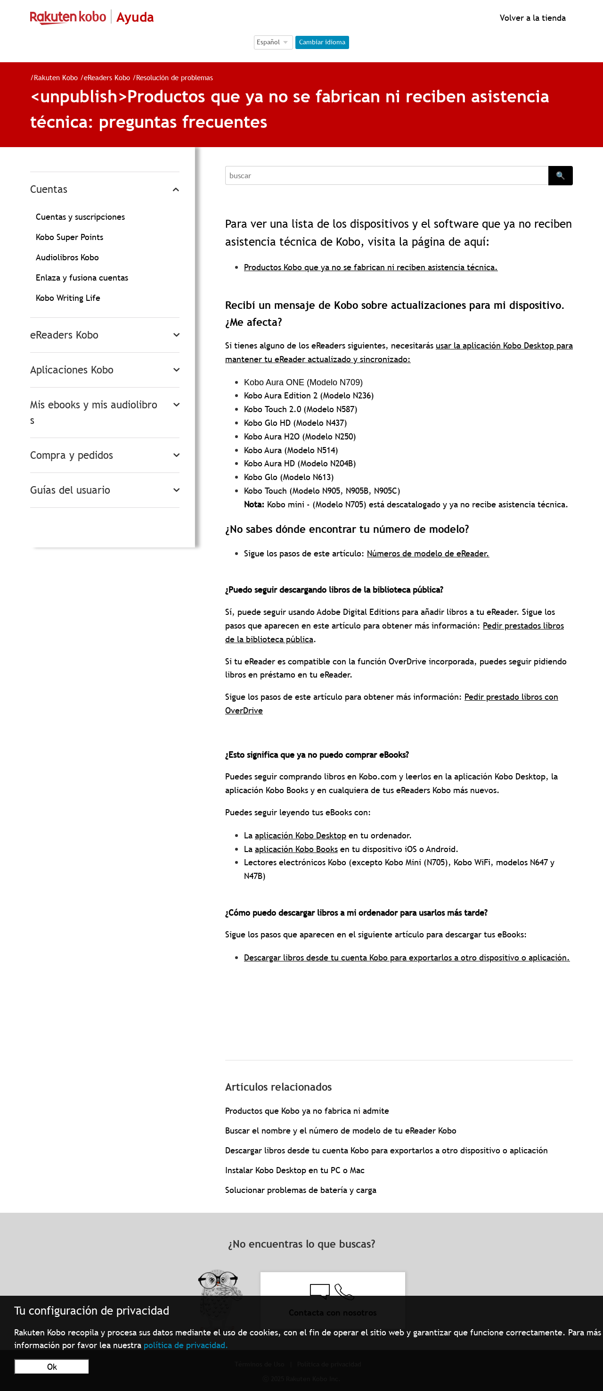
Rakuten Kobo (52, 77)
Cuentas (48, 189)
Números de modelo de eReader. (428, 553)
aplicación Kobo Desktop (300, 835)
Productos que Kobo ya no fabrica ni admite (307, 1110)
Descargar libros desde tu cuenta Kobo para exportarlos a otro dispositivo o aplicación (386, 1150)
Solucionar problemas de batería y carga (300, 1189)
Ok (52, 1366)
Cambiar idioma (322, 42)
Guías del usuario (70, 490)
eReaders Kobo (103, 77)
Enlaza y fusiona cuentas (82, 277)
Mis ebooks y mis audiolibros (93, 412)
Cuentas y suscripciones (80, 216)
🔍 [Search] (560, 175)
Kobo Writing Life (68, 297)
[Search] (386, 175)
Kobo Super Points (69, 237)
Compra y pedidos (71, 455)
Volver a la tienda (531, 17)
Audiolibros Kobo (67, 257)
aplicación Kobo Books (296, 849)
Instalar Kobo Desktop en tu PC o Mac (295, 1170)
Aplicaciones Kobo (72, 370)
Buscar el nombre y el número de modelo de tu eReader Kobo (340, 1130)
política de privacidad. (186, 1345)
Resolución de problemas (170, 77)
